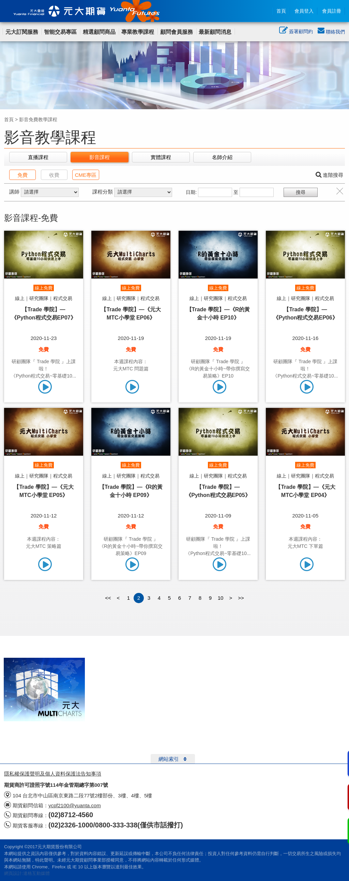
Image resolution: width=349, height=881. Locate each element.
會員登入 (304, 11)
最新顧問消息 (215, 32)
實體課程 (161, 157)
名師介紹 (222, 157)
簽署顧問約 (296, 32)
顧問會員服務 (176, 32)
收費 (54, 175)
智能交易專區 (60, 32)
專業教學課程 (137, 32)
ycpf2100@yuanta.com (74, 805)
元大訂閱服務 (21, 32)
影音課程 (99, 157)
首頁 (281, 11)
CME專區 (85, 175)
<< (108, 598)
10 (221, 598)
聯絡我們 (331, 31)
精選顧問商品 (99, 32)
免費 (22, 175)
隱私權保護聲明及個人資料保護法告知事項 (52, 774)
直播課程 (38, 157)
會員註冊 (331, 11)
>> (241, 598)
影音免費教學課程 (38, 119)
